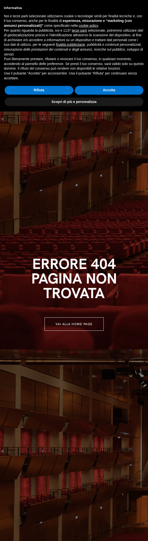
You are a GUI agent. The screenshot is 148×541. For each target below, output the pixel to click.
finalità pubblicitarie (70, 44)
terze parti (79, 30)
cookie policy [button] (88, 26)
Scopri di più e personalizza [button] (74, 102)
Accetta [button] (109, 90)
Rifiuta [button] (39, 90)
